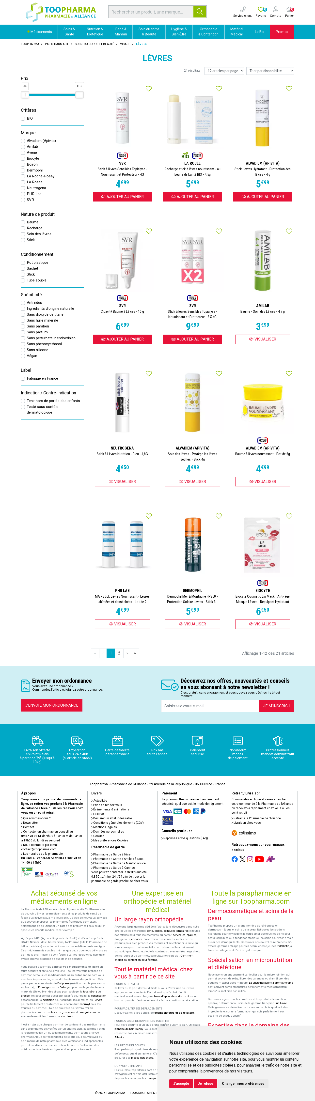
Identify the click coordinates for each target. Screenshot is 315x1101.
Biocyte (33, 158)
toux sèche (90, 991)
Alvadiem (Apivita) (41, 141)
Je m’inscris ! (276, 706)
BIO (30, 118)
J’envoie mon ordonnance (51, 705)
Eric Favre (281, 1003)
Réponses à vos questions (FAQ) (184, 838)
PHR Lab (34, 194)
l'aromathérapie (283, 982)
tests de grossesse (63, 1012)
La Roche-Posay (40, 176)
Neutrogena (36, 188)
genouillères (154, 930)
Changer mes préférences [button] (243, 1083)
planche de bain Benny (128, 1029)
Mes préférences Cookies (109, 840)
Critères (28, 110)
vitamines (67, 1016)
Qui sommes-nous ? (35, 818)
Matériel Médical (236, 31)
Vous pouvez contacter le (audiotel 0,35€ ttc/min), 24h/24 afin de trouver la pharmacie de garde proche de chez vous (119, 876)
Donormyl (84, 1004)
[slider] (25, 94)
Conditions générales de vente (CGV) (117, 822)
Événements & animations (110, 809)
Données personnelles (107, 831)
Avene (32, 152)
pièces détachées (142, 1057)
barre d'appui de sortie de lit (171, 996)
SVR (30, 200)
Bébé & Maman (121, 31)
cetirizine (48, 1000)
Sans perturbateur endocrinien (51, 338)
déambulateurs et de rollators (174, 1012)
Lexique (97, 814)
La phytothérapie (259, 982)
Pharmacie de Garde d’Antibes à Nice (117, 859)
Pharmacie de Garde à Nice (110, 854)
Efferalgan (44, 987)
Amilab (32, 146)
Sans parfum (37, 332)
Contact (27, 827)
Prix (24, 78)
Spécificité (31, 294)
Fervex (98, 1000)
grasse (25, 995)
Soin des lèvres (39, 234)
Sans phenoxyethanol (44, 344)
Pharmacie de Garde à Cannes (113, 867)
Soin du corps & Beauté (149, 31)
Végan (32, 356)
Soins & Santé (69, 31)
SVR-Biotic (283, 946)
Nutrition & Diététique (95, 31)
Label (26, 370)
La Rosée (35, 182)
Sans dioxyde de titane (45, 314)
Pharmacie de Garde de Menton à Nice (118, 863)
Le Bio (259, 32)
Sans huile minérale (42, 320)
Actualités (99, 800)
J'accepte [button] (181, 1083)
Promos (282, 32)
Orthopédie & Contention (208, 31)
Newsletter (29, 822)
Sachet (32, 268)
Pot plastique (37, 262)
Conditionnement (37, 254)
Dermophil (35, 170)
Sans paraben (38, 326)
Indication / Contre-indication (48, 392)
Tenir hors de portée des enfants (53, 401)
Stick (31, 240)
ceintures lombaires (176, 930)
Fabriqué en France (42, 378)
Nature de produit (38, 214)
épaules (191, 935)
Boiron (32, 164)
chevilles (136, 939)
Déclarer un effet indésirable (111, 818)
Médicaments (39, 32)
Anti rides (34, 302)
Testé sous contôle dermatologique (42, 409)
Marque (28, 132)
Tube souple (37, 280)
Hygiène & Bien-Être (179, 31)
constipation (98, 995)
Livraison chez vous (246, 822)
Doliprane (63, 983)
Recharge (34, 228)
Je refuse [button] (205, 1083)
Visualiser (262, 339)
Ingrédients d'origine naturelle (50, 308)
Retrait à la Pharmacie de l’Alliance (256, 818)
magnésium (88, 1012)
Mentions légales (104, 827)
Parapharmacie (57, 44)
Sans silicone (37, 350)
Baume (32, 222)
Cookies (97, 836)
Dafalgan (65, 987)
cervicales (179, 935)
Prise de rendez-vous (106, 805)
